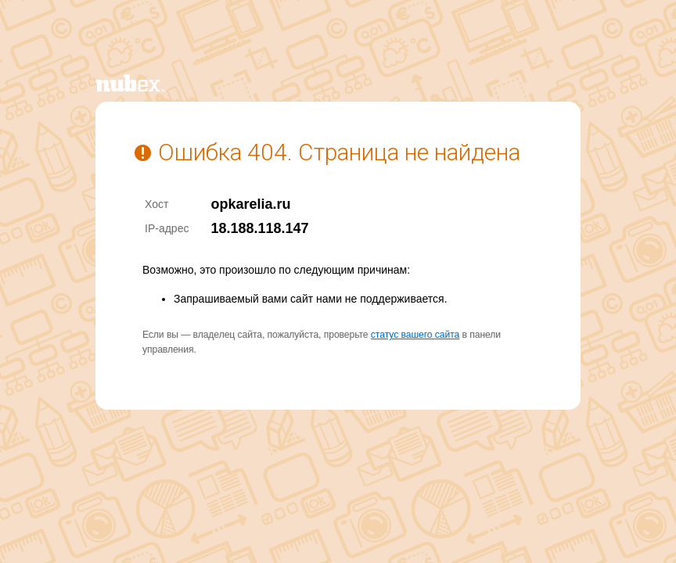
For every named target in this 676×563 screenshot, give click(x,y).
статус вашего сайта (415, 334)
